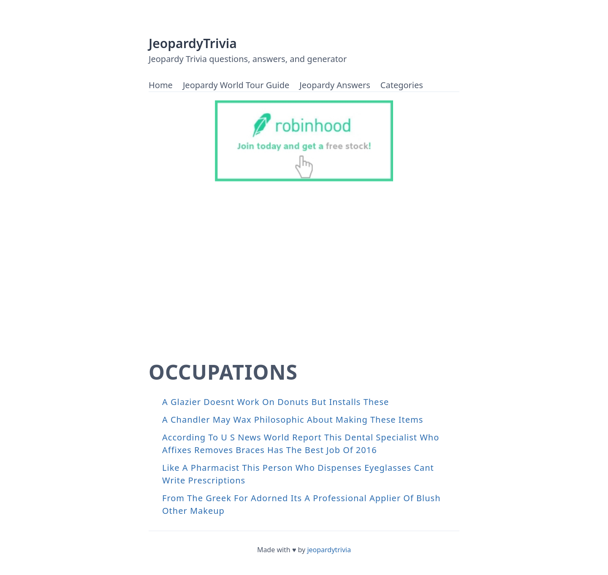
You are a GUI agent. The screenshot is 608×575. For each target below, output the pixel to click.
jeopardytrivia (329, 549)
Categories (401, 85)
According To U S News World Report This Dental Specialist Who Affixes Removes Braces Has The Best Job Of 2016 (300, 444)
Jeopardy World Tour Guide (236, 85)
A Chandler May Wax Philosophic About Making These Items (292, 419)
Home (161, 85)
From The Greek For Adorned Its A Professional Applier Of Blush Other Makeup (301, 504)
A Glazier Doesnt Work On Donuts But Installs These (275, 402)
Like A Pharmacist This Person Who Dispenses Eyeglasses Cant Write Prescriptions (298, 474)
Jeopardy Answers (334, 85)
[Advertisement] (304, 278)
